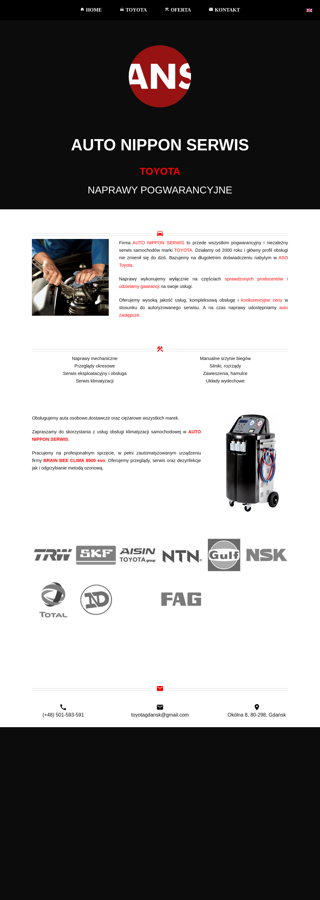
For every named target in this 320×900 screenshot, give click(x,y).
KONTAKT (224, 9)
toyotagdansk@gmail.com (160, 715)
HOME (91, 9)
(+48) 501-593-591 (63, 715)
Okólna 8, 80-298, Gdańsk (257, 715)
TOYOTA (133, 9)
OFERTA (178, 9)
